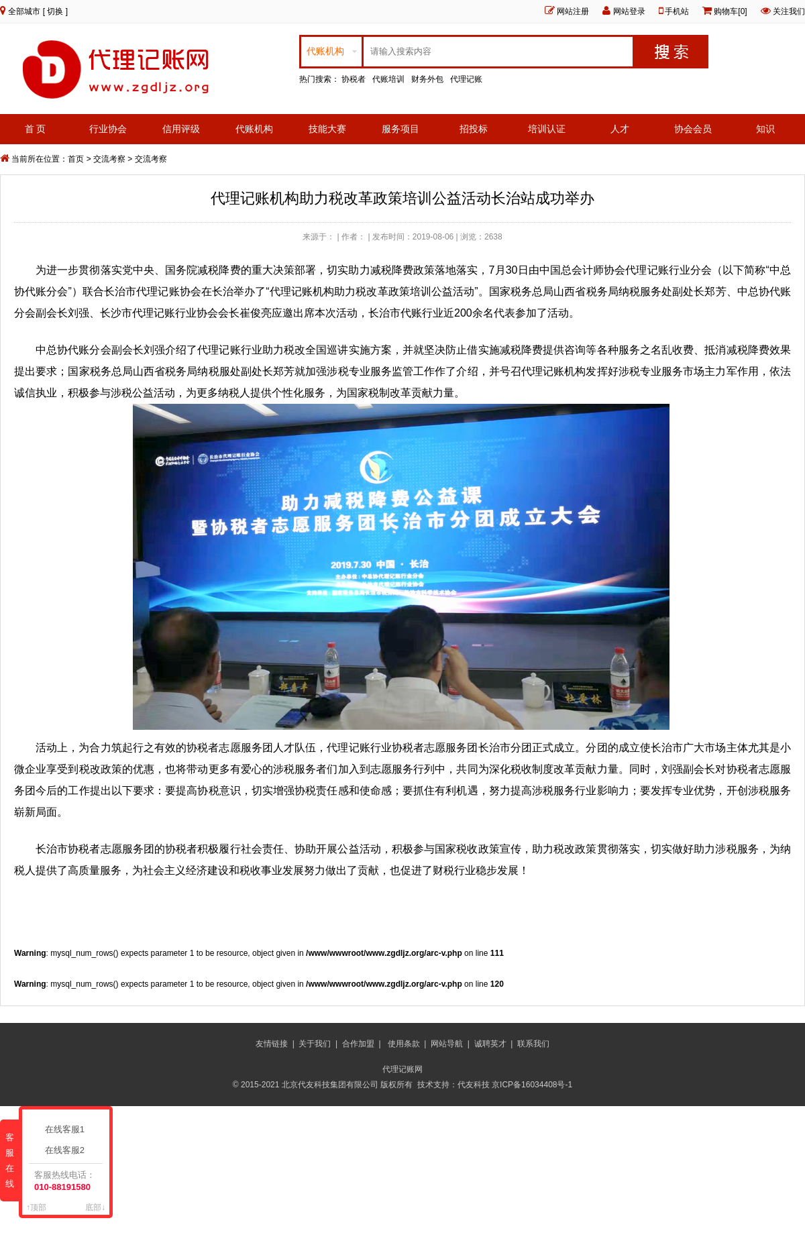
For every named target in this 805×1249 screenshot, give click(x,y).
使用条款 (404, 1043)
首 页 (35, 128)
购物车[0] (730, 11)
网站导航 (447, 1043)
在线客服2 (67, 1150)
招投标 (474, 128)
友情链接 (272, 1043)
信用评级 (181, 128)
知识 (765, 128)
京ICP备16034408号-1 (533, 1084)
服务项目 (400, 128)
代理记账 (466, 79)
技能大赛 (327, 128)
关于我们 (315, 1043)
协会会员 (693, 128)
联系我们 (533, 1043)
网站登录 (629, 11)
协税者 (353, 79)
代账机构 (254, 128)
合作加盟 (358, 1043)
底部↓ (95, 1207)
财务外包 (427, 79)
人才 (619, 128)
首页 (76, 159)
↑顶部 (36, 1207)
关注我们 (789, 11)
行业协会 (108, 128)
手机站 (677, 11)
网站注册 (573, 11)
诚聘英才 (490, 1043)
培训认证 (547, 128)
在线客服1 (67, 1129)
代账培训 (388, 79)
